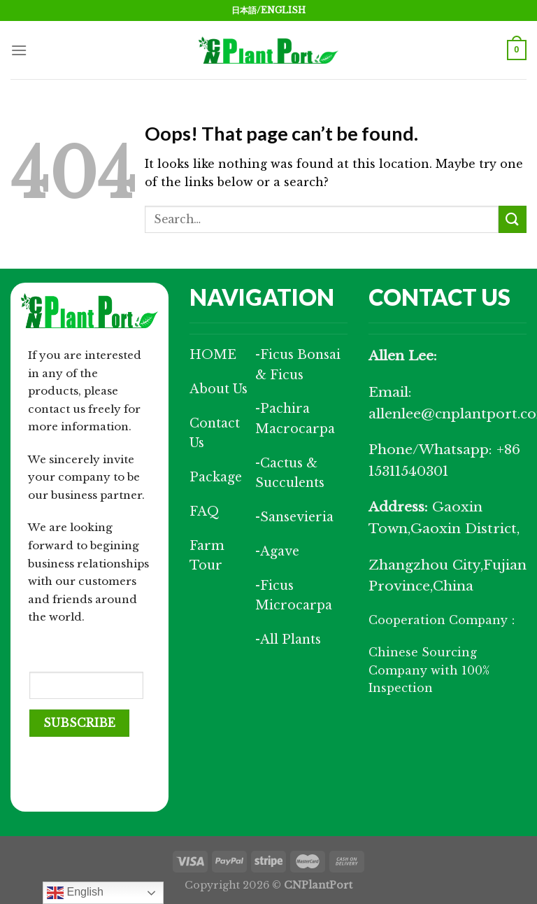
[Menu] (18, 50)
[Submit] (513, 219)
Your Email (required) (59, 651)
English (75, 892)
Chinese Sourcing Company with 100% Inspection (428, 670)
